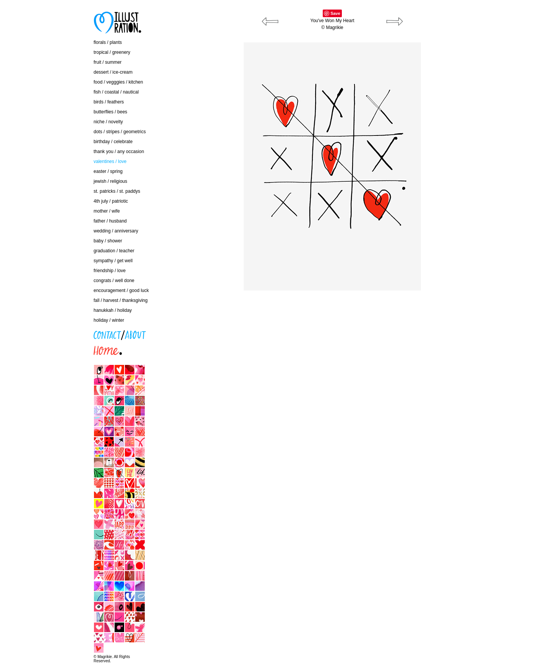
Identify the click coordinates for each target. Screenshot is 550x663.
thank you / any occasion (119, 151)
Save (335, 13)
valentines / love (110, 161)
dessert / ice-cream (113, 72)
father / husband (110, 221)
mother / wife (107, 211)
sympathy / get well (113, 260)
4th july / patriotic (111, 201)
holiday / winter (109, 320)
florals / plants (108, 42)
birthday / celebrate (113, 141)
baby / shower (108, 241)
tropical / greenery (112, 52)
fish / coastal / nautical (116, 92)
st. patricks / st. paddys (117, 191)
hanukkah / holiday (113, 310)
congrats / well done (114, 280)
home (46, 348)
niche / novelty (108, 121)
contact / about (55, 333)
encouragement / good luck (121, 290)
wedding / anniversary (116, 231)
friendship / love (110, 270)
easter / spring (108, 171)
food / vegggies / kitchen (118, 82)
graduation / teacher (114, 250)
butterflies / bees (110, 112)
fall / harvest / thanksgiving (120, 300)
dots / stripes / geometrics (120, 131)
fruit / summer (107, 62)
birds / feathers (109, 102)
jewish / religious (110, 181)
